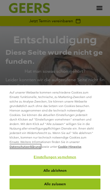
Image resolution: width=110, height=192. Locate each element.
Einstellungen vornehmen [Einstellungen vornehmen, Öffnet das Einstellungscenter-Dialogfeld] (55, 157)
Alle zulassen (55, 184)
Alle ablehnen (55, 170)
